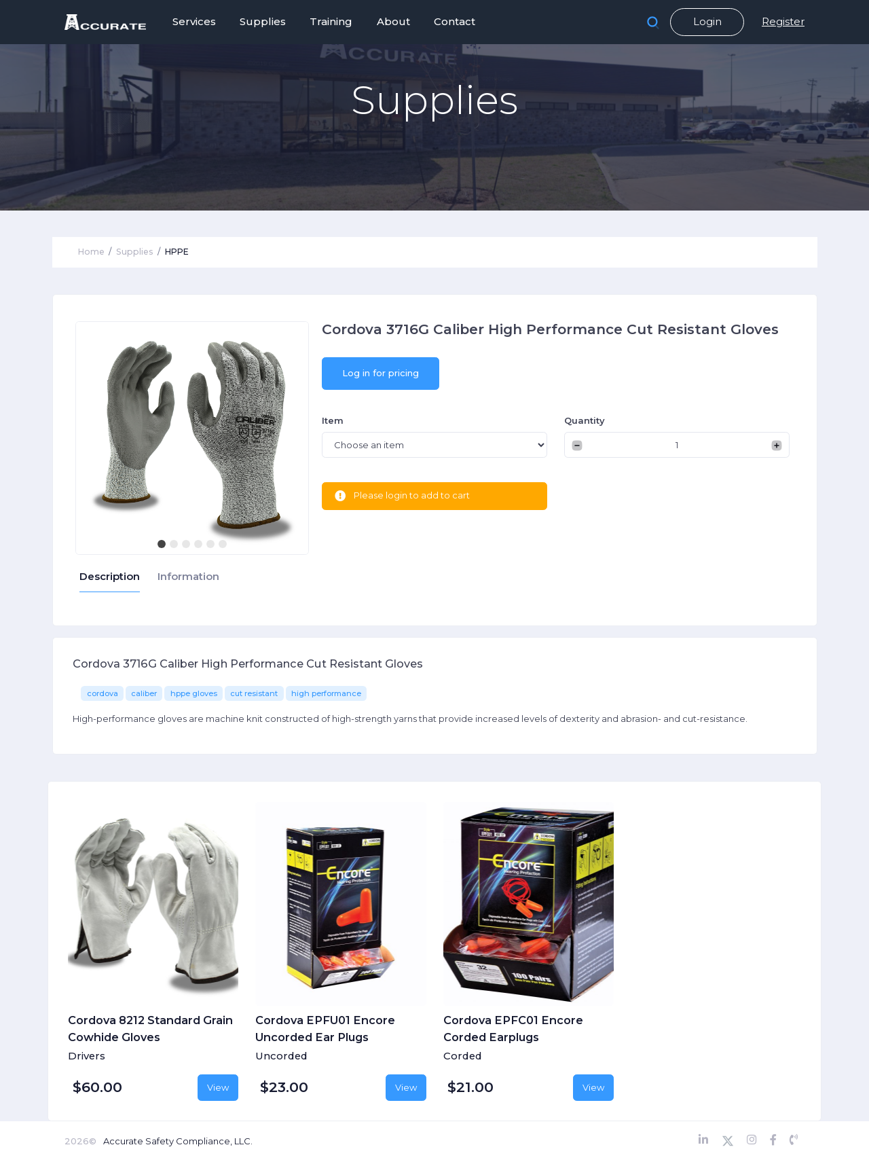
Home (91, 252)
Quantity (584, 420)
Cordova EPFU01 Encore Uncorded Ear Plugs (325, 1028)
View (218, 1087)
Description (109, 576)
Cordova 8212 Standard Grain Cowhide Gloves (150, 1028)
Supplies (134, 252)
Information (188, 576)
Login (707, 21)
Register (783, 21)
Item (333, 420)
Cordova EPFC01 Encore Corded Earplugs (513, 1028)
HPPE (177, 252)
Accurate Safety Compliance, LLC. (178, 1141)
